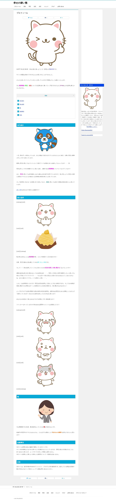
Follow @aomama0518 (86, 130)
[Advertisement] (91, 46)
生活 (40, 6)
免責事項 (22, 111)
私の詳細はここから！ (92, 126)
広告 (21, 115)
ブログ (53, 6)
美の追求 (22, 104)
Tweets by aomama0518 (87, 135)
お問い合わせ (61, 6)
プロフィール (17, 6)
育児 (30, 6)
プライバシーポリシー (81, 492)
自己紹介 (22, 100)
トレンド (46, 6)
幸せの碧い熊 (20, 2)
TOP (18, 486)
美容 (25, 6)
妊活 (35, 6)
